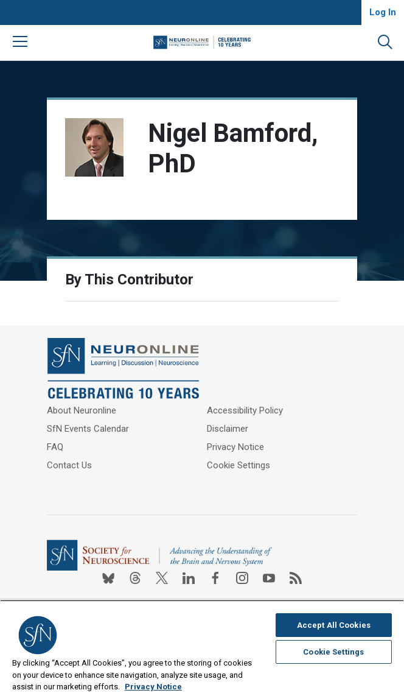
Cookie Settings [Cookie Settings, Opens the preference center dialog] (333, 651)
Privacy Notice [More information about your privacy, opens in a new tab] (153, 686)
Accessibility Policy (245, 410)
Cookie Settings (238, 465)
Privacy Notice (235, 446)
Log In (382, 12)
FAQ (55, 446)
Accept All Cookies (334, 625)
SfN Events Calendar (88, 428)
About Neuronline (81, 410)
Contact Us (69, 465)
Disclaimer (227, 428)
